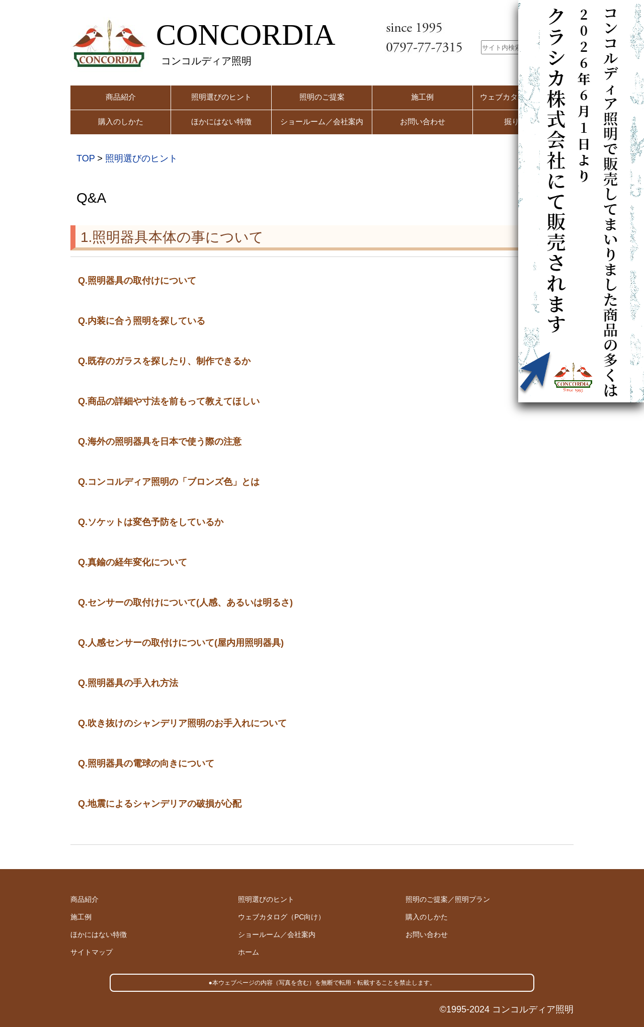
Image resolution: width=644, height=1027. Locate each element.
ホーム (248, 952)
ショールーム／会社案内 (321, 121)
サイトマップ (91, 952)
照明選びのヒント (221, 97)
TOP (85, 158)
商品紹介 (121, 97)
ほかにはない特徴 (221, 121)
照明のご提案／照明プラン (448, 899)
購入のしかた (120, 121)
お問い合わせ (422, 121)
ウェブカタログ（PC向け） (281, 917)
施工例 (422, 97)
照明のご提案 (322, 97)
